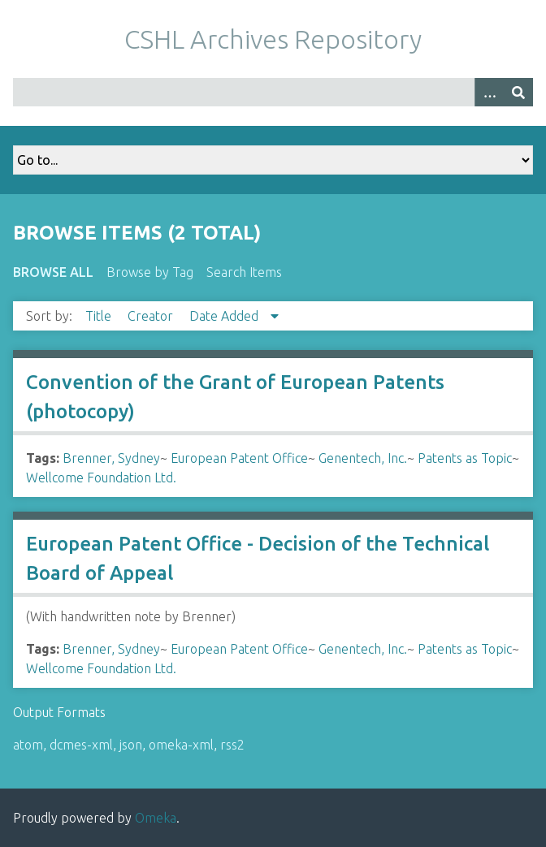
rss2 (232, 744)
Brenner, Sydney (111, 458)
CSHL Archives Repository (273, 39)
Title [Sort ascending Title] (100, 316)
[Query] (273, 92)
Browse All (53, 272)
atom (28, 744)
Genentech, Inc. (362, 458)
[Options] (489, 92)
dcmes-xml (81, 744)
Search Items (244, 272)
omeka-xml (181, 744)
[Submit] (518, 92)
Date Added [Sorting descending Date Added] (225, 316)
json (130, 744)
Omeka (155, 817)
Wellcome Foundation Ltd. (101, 477)
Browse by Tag (149, 272)
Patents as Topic (465, 458)
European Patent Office (239, 458)
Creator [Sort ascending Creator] (152, 316)
